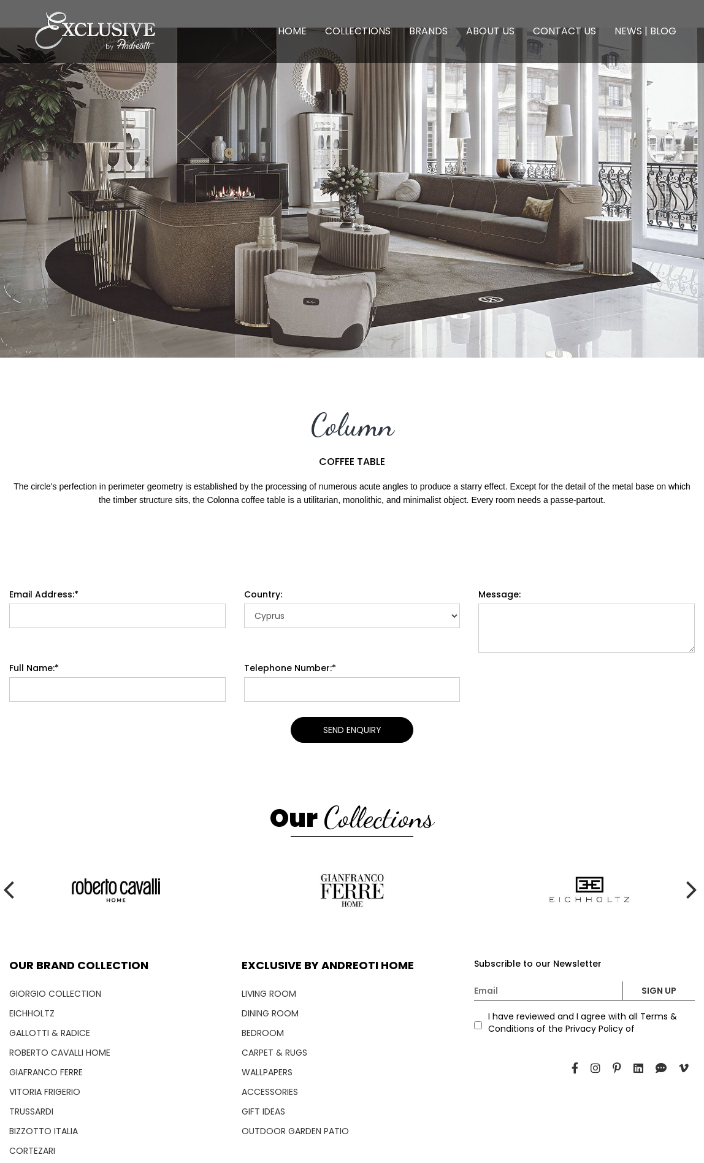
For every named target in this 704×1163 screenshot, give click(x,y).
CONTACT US (564, 31)
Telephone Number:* (290, 668)
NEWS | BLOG (645, 31)
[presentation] (12, 192)
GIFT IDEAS (263, 1111)
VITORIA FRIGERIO (44, 1092)
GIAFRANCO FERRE (46, 1072)
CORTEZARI (32, 1151)
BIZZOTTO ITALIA (43, 1131)
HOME (292, 31)
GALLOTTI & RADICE (49, 1033)
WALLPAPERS (267, 1072)
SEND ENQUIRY (352, 730)
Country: (263, 594)
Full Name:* (34, 668)
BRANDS (428, 31)
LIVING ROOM (269, 994)
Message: (499, 594)
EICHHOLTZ (32, 1013)
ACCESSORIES (270, 1092)
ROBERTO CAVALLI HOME (59, 1052)
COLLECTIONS (358, 31)
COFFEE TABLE (352, 461)
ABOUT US (490, 31)
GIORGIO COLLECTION (55, 994)
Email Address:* (43, 594)
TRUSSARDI (31, 1111)
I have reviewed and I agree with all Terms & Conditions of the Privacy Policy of (582, 1022)
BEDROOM (263, 1033)
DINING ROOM (270, 1013)
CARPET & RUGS (274, 1052)
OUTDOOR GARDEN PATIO (295, 1131)
